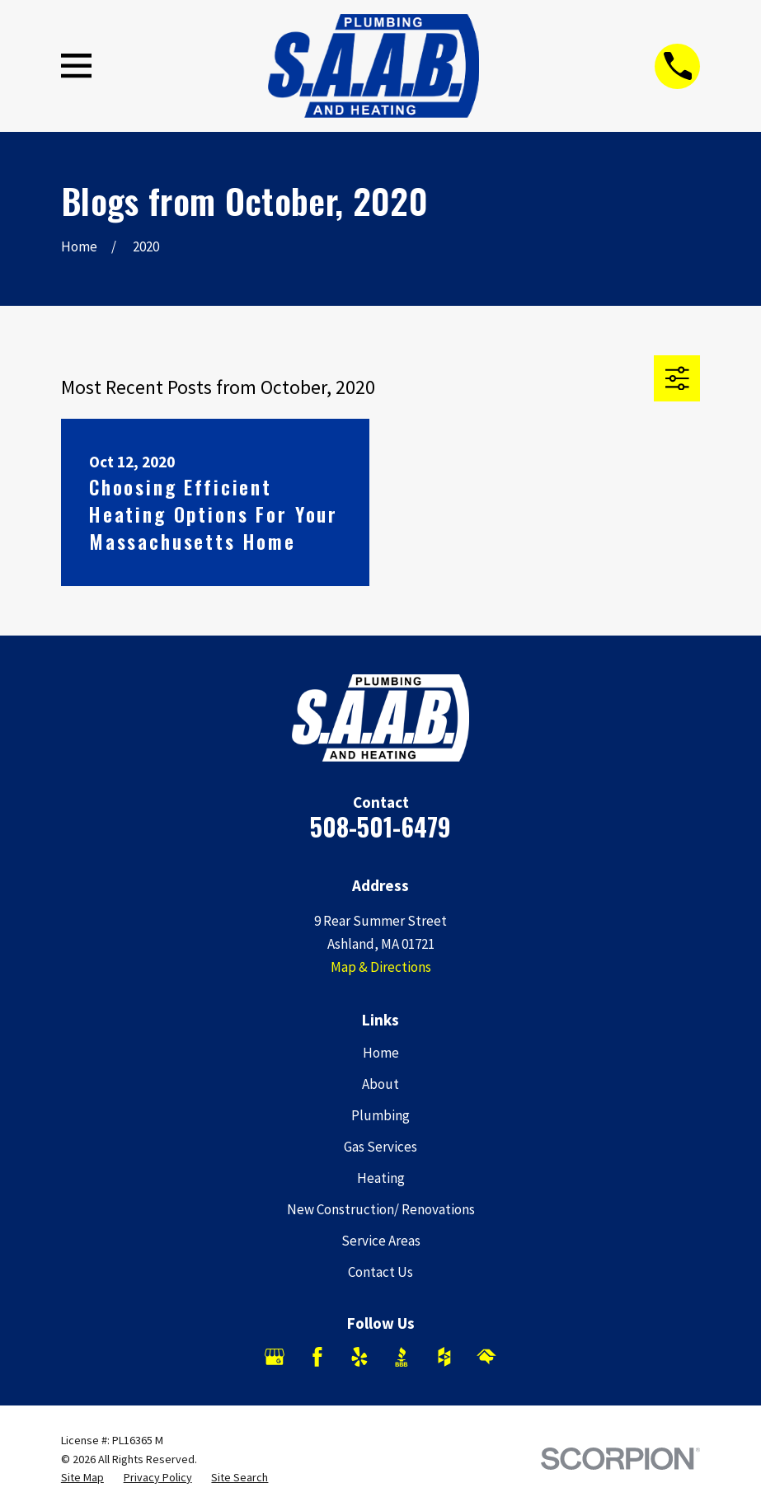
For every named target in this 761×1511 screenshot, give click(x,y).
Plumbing (380, 1115)
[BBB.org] (401, 1357)
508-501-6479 (380, 826)
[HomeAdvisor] (486, 1357)
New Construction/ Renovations (381, 1209)
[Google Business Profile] (274, 1357)
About (380, 1084)
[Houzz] (444, 1357)
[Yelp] (359, 1357)
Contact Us (380, 1272)
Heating (381, 1178)
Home (381, 1053)
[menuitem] (82, 1478)
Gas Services (380, 1147)
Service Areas (380, 1241)
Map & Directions (381, 967)
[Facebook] (317, 1357)
